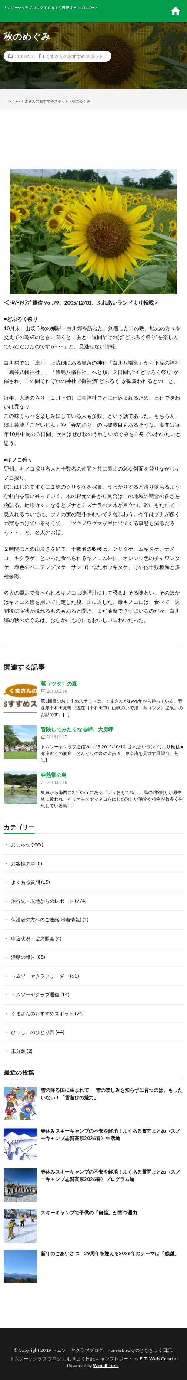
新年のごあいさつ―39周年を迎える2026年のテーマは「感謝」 (110, 1253)
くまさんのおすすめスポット (74, 56)
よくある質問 (25, 882)
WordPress (106, 1365)
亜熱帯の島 (54, 775)
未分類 (18, 1051)
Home (12, 101)
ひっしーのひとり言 (32, 1032)
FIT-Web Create (158, 1358)
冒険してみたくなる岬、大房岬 (77, 729)
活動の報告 (23, 957)
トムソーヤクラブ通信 (35, 994)
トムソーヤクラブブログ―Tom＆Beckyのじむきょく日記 (112, 1350)
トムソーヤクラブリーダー (40, 976)
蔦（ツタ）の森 (59, 683)
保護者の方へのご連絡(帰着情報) (46, 919)
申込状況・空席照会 (32, 938)
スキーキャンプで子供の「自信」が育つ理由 (89, 1212)
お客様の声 (23, 863)
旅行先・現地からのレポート (42, 901)
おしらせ (20, 844)
